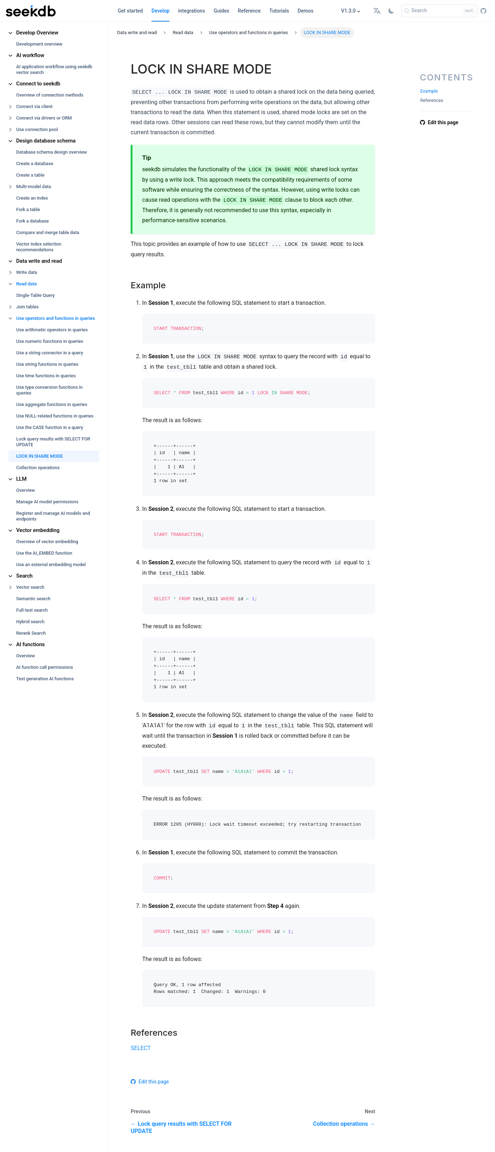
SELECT (141, 1048)
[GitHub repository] (483, 11)
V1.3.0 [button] (348, 11)
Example (429, 91)
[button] (378, 11)
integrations (191, 11)
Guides (221, 11)
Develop (160, 11)
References (431, 100)
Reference (249, 11)
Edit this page (150, 1082)
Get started (130, 11)
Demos (305, 11)
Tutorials (279, 11)
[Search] (439, 10)
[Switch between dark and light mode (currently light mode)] (391, 11)
